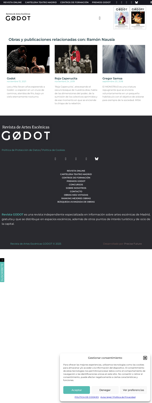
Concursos (76, 184)
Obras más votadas (76, 195)
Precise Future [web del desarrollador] (133, 243)
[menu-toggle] (100, 18)
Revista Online (12, 2)
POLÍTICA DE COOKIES (87, 397)
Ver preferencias (133, 390)
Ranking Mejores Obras (76, 198)
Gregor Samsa (112, 78)
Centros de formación (74, 2)
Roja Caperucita (66, 78)
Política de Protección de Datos (21, 150)
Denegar (105, 390)
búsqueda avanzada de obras (76, 201)
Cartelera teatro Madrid (41, 2)
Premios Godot (101, 2)
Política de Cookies (53, 150)
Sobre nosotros (76, 188)
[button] (145, 358)
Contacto (76, 191)
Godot (11, 78)
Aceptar (77, 390)
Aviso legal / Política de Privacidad (117, 397)
